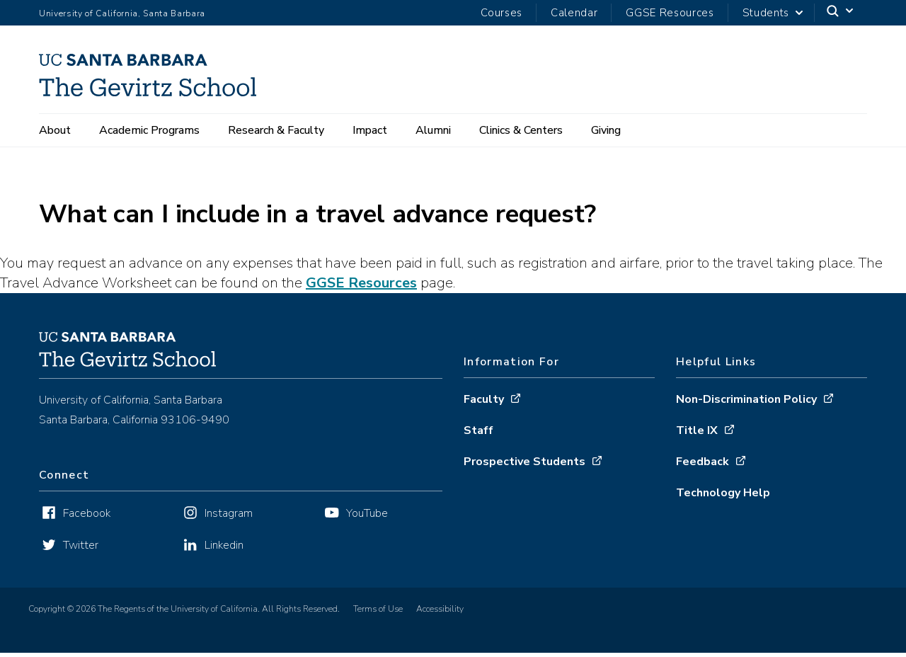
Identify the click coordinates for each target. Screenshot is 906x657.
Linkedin (224, 545)
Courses (501, 13)
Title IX (697, 430)
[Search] (841, 13)
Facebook (86, 513)
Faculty (484, 399)
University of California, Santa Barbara (122, 13)
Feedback (702, 461)
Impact (369, 130)
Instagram (229, 513)
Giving (606, 130)
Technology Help (723, 493)
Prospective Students (524, 461)
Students (765, 13)
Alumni (433, 130)
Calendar (574, 13)
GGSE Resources (669, 13)
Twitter (80, 545)
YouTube (367, 513)
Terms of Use (378, 609)
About (55, 130)
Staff (478, 430)
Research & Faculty (276, 130)
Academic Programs (149, 130)
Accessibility (440, 609)
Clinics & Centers (521, 130)
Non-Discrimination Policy (746, 399)
